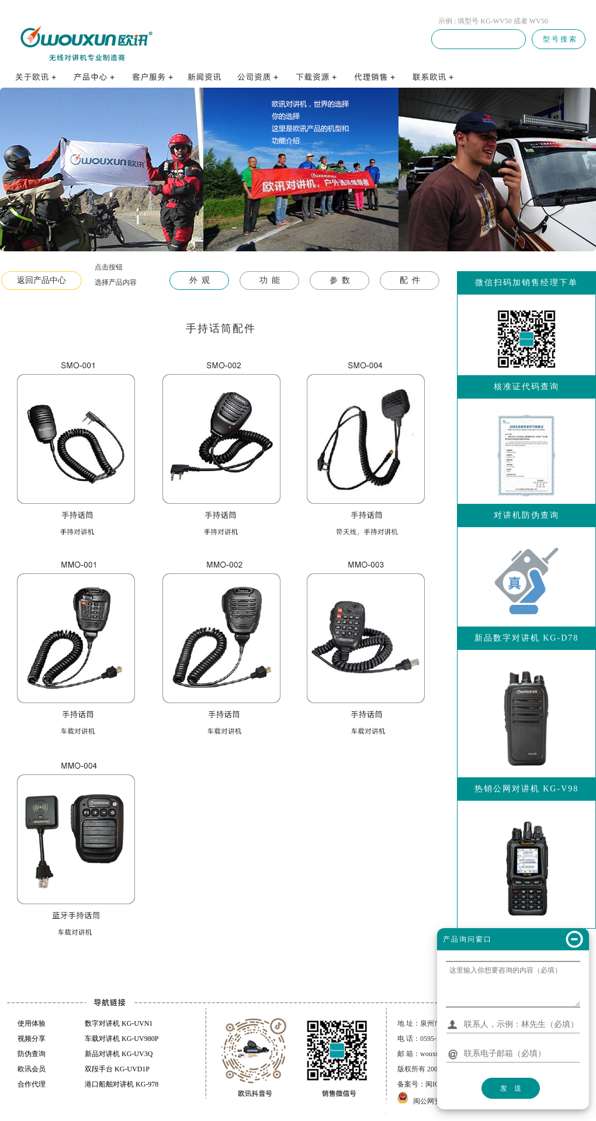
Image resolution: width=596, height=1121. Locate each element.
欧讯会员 (32, 1069)
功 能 (269, 280)
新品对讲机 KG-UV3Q (119, 1054)
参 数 (340, 280)
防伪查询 (32, 1054)
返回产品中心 (41, 280)
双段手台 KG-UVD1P (117, 1069)
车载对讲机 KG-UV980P (121, 1038)
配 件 (410, 280)
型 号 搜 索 (558, 39)
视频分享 (32, 1038)
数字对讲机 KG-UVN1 (119, 1023)
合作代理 (32, 1084)
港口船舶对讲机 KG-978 (121, 1084)
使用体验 (32, 1023)
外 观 (199, 280)
